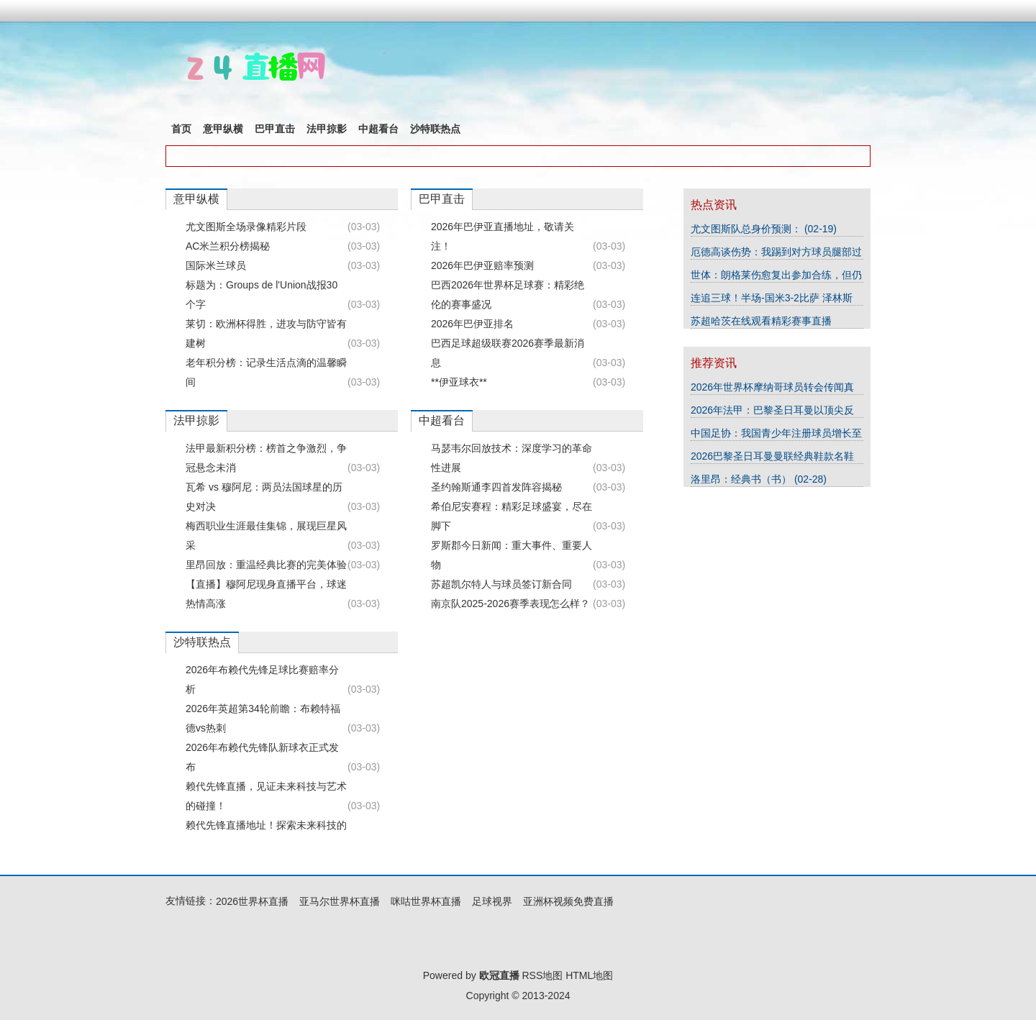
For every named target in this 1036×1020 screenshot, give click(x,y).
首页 (181, 129)
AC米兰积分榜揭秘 (228, 246)
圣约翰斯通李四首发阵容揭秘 (496, 487)
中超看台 (378, 129)
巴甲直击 (275, 129)
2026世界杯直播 (252, 901)
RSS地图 (542, 975)
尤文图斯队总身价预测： (747, 228)
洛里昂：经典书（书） (742, 479)
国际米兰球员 (216, 265)
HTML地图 (589, 975)
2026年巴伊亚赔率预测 (482, 265)
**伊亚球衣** (459, 382)
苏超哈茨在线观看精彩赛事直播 (761, 321)
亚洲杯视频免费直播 (568, 901)
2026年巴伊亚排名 (472, 323)
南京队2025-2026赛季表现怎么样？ (510, 603)
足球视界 (492, 901)
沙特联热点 (435, 129)
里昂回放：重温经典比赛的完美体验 (266, 564)
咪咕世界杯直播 (426, 901)
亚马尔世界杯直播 (339, 901)
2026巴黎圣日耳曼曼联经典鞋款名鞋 (772, 456)
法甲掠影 (326, 129)
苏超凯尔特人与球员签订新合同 (501, 584)
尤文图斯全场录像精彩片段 (246, 226)
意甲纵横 (223, 129)
